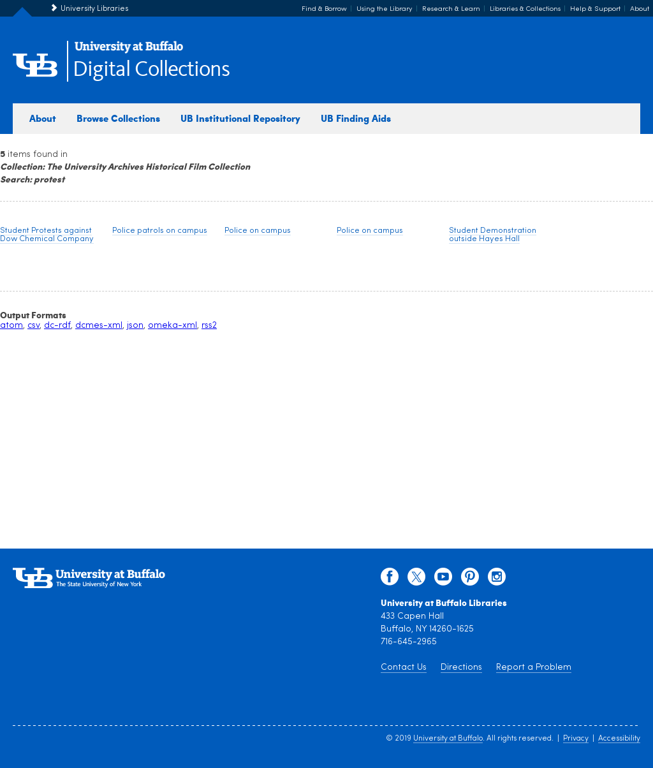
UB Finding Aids (356, 118)
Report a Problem (533, 667)
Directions (461, 667)
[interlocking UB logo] (129, 51)
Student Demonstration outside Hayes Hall (492, 234)
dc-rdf (57, 325)
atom (11, 325)
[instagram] (497, 580)
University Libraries (94, 9)
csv (33, 325)
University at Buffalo (448, 738)
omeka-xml (172, 325)
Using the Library (384, 9)
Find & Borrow (324, 9)
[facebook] (390, 580)
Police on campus (257, 230)
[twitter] (416, 580)
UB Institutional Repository (240, 118)
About (639, 9)
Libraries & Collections (525, 9)
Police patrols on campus (159, 230)
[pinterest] (470, 580)
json (135, 325)
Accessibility (619, 738)
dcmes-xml (98, 325)
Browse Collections (118, 118)
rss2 (209, 325)
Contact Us (404, 667)
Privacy (576, 738)
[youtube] (443, 580)
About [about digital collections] (42, 118)
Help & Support (595, 9)
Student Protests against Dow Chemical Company (47, 234)
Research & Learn (451, 9)
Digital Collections (151, 70)
